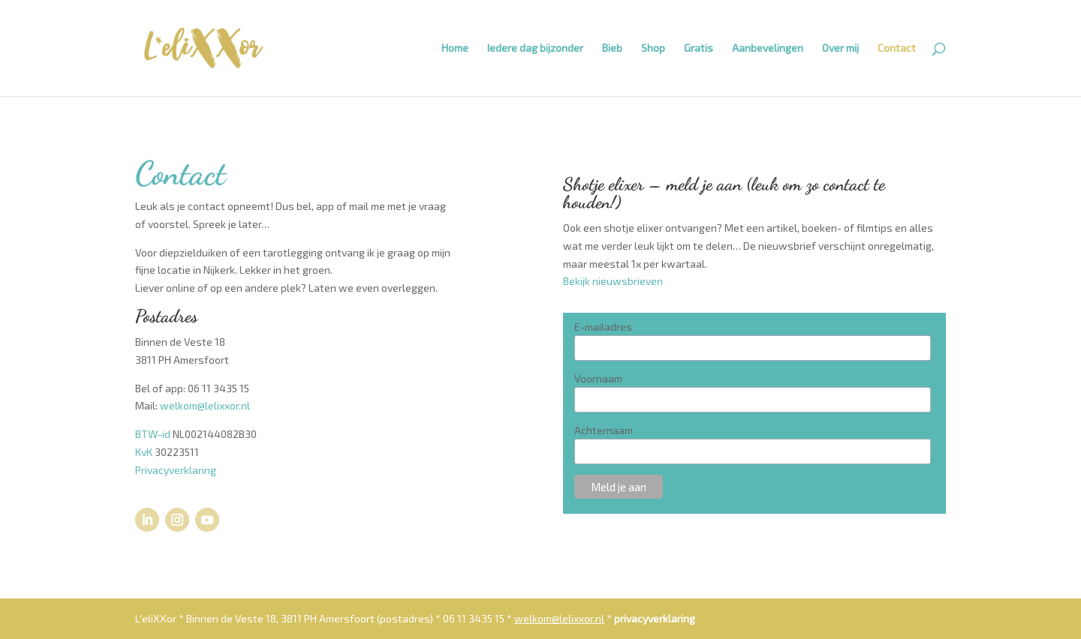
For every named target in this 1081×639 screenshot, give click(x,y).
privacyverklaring (654, 618)
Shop (653, 48)
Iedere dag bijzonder (535, 48)
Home (454, 48)
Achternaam (603, 430)
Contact (897, 48)
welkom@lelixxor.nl (205, 405)
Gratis (698, 48)
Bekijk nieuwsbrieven (613, 280)
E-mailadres (603, 326)
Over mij (840, 48)
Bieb (612, 48)
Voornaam (598, 378)
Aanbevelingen (767, 48)
